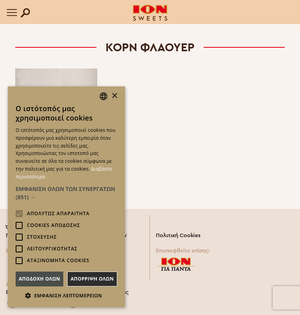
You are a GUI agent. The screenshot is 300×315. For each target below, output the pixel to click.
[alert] (66, 196)
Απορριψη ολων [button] (92, 278)
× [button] (114, 96)
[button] (66, 193)
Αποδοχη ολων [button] (39, 278)
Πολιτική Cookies (178, 235)
